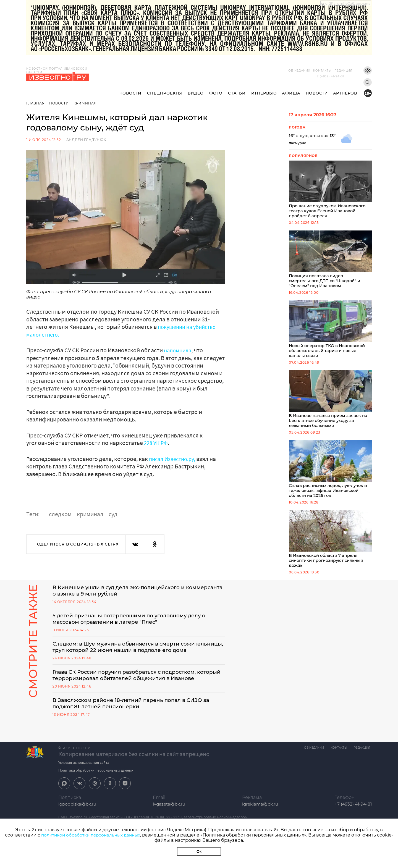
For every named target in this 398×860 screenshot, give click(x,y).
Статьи (237, 88)
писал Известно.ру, (174, 459)
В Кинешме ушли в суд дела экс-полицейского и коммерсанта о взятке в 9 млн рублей (124, 595)
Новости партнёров (331, 88)
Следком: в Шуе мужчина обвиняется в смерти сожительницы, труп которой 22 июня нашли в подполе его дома (135, 657)
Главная (35, 103)
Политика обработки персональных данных (95, 791)
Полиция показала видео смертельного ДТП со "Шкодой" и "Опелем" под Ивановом (330, 260)
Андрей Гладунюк (86, 140)
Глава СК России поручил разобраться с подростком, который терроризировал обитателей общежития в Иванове (130, 692)
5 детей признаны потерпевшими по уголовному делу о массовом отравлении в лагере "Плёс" (135, 624)
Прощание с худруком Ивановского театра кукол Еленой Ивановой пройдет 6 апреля (330, 190)
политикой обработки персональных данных (99, 835)
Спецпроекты (164, 88)
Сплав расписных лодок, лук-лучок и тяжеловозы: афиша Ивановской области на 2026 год (330, 473)
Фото (215, 88)
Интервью (263, 88)
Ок (199, 851)
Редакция (335, 70)
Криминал (86, 103)
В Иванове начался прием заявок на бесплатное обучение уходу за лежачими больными (330, 402)
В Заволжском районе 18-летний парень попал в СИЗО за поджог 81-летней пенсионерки (137, 724)
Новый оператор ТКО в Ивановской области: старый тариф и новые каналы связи (330, 331)
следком (60, 514)
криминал (90, 514)
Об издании (291, 70)
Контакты (314, 70)
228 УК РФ (156, 443)
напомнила (179, 350)
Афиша (291, 88)
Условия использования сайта (83, 783)
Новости (130, 88)
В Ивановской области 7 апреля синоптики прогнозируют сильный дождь (330, 543)
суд (113, 514)
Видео (196, 88)
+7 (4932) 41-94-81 (329, 76)
